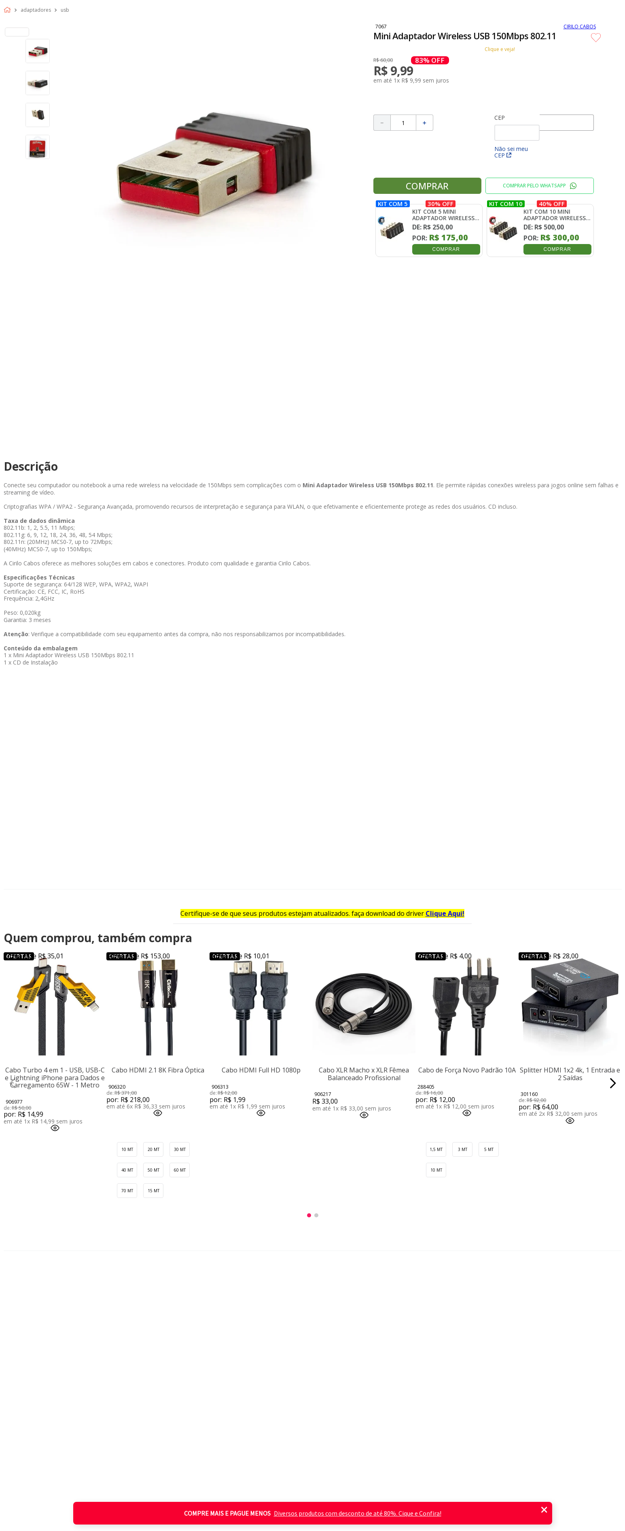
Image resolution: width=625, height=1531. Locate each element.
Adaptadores (36, 10)
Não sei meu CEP (511, 152)
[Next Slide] (612, 1083)
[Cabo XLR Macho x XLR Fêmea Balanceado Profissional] (363, 1083)
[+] (424, 123)
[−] (381, 123)
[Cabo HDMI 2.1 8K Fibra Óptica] (158, 1083)
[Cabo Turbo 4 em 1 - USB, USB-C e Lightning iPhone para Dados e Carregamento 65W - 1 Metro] (55, 1083)
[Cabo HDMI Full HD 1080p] (261, 1083)
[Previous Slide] (12, 1083)
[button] (55, 1128)
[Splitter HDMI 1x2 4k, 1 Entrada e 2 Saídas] (570, 1083)
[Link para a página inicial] (9, 10)
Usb (65, 10)
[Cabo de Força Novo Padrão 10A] (467, 1083)
